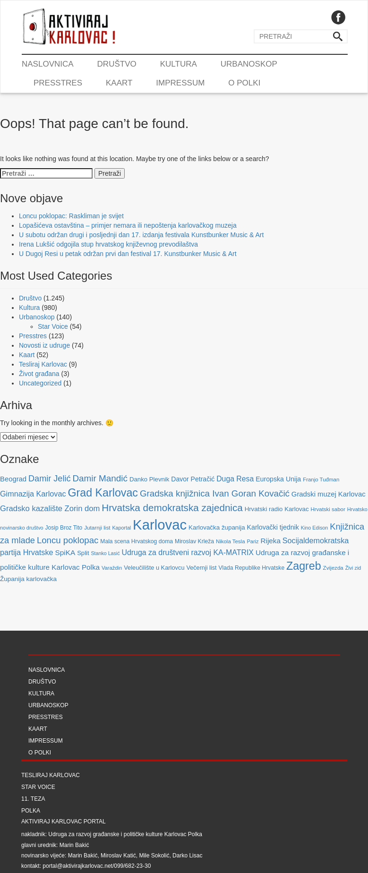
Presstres (58, 82)
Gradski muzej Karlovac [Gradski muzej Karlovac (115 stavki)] (328, 494)
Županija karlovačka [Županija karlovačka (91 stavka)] (28, 578)
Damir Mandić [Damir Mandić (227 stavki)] (100, 478)
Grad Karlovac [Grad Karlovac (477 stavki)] (103, 493)
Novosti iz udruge (44, 345)
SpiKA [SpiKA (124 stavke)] (65, 552)
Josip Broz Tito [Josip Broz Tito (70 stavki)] (64, 527)
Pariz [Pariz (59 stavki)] (252, 541)
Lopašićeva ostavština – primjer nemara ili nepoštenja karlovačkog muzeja (128, 225)
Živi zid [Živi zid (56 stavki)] (353, 568)
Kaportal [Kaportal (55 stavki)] (121, 528)
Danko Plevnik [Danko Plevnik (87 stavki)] (149, 479)
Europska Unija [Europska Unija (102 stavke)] (278, 479)
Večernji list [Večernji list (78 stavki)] (201, 568)
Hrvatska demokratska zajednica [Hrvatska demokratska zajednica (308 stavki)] (172, 507)
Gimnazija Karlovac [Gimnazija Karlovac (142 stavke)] (33, 493)
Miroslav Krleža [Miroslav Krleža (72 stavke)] (194, 541)
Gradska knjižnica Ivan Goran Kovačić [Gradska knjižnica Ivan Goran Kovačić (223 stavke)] (215, 493)
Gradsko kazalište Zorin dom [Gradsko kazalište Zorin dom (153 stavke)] (50, 508)
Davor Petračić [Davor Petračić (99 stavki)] (192, 479)
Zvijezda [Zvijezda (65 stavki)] (333, 568)
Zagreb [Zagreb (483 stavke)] (303, 566)
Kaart (119, 82)
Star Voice (53, 326)
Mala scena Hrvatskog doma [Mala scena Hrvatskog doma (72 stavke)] (136, 541)
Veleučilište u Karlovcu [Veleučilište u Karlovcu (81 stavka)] (154, 567)
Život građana (39, 373)
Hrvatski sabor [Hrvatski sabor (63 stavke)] (327, 509)
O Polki (244, 82)
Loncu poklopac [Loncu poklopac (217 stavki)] (67, 540)
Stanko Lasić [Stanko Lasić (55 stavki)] (105, 553)
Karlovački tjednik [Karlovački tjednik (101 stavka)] (273, 527)
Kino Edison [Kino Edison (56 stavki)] (314, 528)
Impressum (180, 82)
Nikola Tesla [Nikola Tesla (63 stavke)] (230, 541)
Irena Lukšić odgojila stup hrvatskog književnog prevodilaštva (108, 244)
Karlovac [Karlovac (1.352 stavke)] (160, 524)
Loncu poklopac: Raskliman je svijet (71, 216)
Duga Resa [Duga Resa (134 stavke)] (235, 479)
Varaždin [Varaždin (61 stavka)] (112, 568)
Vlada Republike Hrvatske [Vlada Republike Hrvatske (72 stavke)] (251, 568)
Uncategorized (40, 383)
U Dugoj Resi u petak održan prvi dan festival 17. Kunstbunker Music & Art (128, 253)
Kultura (178, 64)
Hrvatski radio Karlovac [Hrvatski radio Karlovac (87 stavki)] (277, 509)
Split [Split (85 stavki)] (83, 552)
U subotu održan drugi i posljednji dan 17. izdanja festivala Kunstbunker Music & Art (141, 235)
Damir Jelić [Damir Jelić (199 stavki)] (49, 478)
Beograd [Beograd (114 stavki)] (13, 479)
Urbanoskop (249, 64)
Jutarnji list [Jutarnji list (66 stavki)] (97, 527)
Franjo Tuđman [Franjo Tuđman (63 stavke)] (321, 479)
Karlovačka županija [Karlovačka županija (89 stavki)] (216, 527)
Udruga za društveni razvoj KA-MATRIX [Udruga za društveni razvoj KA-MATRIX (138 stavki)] (187, 552)
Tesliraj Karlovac (43, 364)
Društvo (117, 64)
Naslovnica (48, 64)
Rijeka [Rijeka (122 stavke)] (271, 541)
